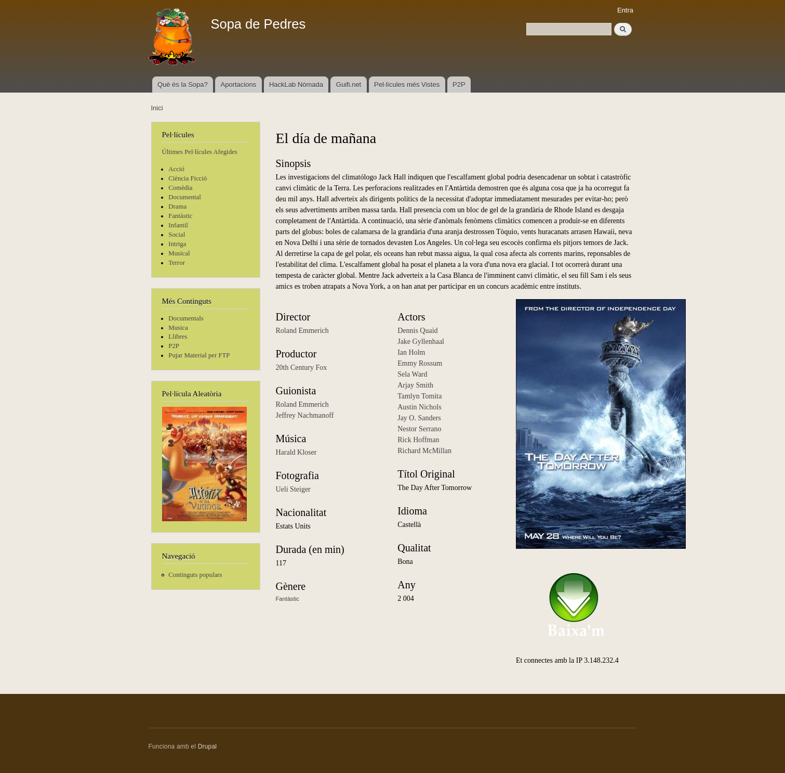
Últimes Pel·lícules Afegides (199, 152)
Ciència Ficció (187, 178)
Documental (184, 197)
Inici (157, 108)
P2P (459, 84)
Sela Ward (412, 374)
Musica (178, 327)
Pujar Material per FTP (199, 355)
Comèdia (180, 187)
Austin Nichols (419, 407)
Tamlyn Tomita (419, 396)
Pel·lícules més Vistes (407, 84)
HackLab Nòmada (296, 84)
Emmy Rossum (419, 363)
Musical (179, 253)
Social (176, 234)
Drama (177, 206)
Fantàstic (180, 216)
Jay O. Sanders (419, 418)
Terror (176, 262)
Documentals (185, 318)
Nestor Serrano (419, 429)
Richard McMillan (424, 451)
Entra (625, 10)
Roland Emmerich (302, 330)
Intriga (177, 244)
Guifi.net (348, 84)
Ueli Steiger (293, 489)
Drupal (207, 746)
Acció (176, 169)
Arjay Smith (415, 385)
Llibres (177, 336)
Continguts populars (195, 574)
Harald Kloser (296, 452)
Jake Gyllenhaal (420, 341)
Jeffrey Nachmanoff (305, 415)
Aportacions (239, 84)
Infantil (178, 225)
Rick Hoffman (418, 440)
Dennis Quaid (417, 330)
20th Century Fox (301, 367)
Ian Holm (411, 352)
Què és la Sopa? (182, 84)
